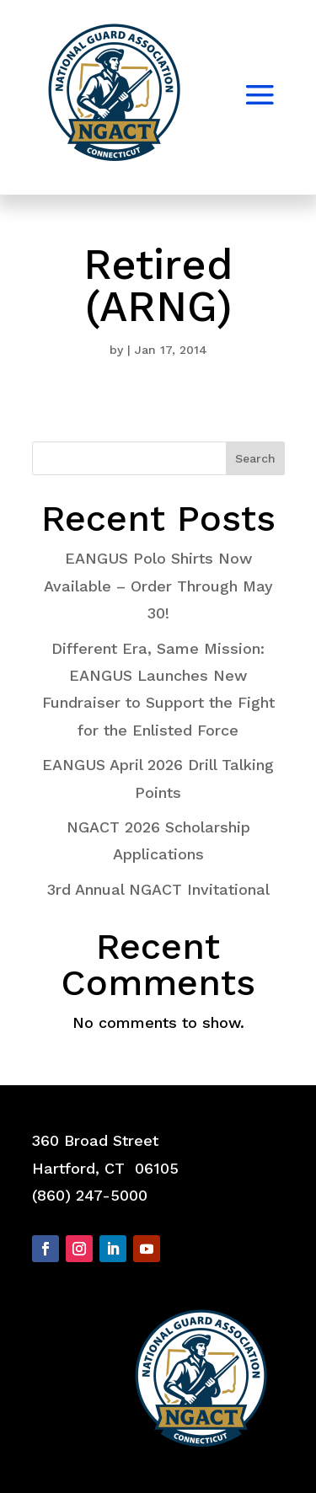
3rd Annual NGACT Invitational (158, 889)
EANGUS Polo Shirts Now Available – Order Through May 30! (158, 585)
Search (255, 458)
